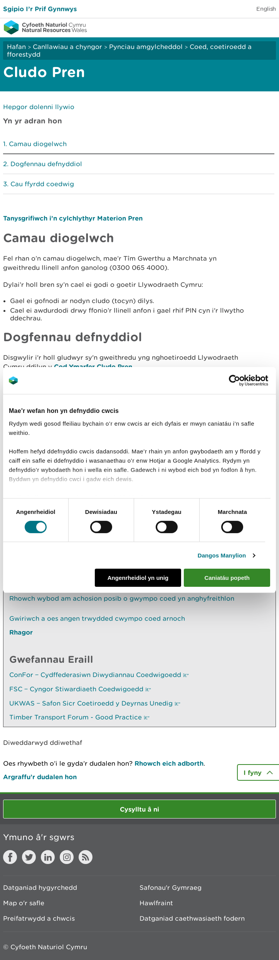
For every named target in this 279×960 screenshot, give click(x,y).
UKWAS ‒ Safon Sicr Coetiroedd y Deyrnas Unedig (94, 703)
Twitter (29, 857)
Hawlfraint (156, 903)
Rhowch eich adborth (168, 763)
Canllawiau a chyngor (67, 47)
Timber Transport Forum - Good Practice (79, 717)
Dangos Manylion (222, 555)
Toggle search (246, 27)
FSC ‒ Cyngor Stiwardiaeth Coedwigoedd (80, 689)
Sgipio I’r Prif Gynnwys (40, 8)
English (266, 8)
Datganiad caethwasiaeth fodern (192, 918)
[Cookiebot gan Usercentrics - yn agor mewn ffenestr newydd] (247, 380)
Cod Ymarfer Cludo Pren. (94, 366)
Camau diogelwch (38, 144)
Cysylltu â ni (139, 809)
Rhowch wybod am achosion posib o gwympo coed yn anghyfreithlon (121, 598)
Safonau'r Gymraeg (171, 887)
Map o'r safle (23, 903)
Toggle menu (268, 27)
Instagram (67, 857)
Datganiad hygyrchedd (40, 887)
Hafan (16, 47)
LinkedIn (48, 857)
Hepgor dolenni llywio (38, 107)
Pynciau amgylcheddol (146, 47)
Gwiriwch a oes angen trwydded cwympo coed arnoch (97, 618)
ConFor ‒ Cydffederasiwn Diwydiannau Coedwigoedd (99, 675)
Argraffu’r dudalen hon (40, 776)
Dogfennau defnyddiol (46, 164)
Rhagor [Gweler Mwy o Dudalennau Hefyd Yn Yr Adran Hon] (21, 632)
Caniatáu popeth (227, 577)
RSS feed (85, 857)
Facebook (10, 857)
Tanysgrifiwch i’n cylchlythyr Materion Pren (73, 218)
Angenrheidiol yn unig (138, 577)
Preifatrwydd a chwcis (39, 918)
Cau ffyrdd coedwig (42, 184)
